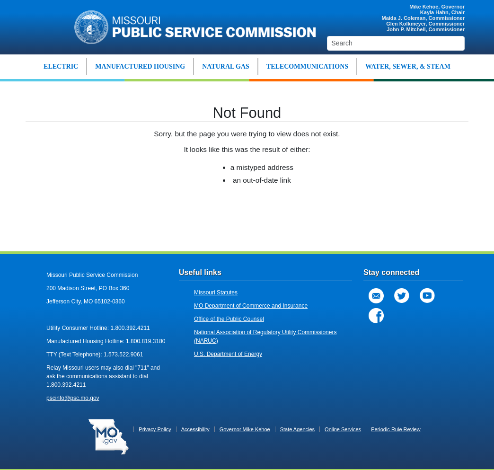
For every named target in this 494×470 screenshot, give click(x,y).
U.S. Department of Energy (228, 354)
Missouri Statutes (216, 292)
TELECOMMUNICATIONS (307, 66)
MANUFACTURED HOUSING (140, 66)
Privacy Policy (155, 429)
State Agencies (297, 429)
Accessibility (195, 429)
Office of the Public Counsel (229, 319)
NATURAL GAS (225, 66)
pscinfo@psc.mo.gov (72, 398)
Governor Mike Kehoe (245, 429)
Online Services (343, 429)
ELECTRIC (61, 66)
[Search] (396, 43)
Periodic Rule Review (396, 429)
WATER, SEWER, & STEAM (407, 66)
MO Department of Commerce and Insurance (251, 305)
